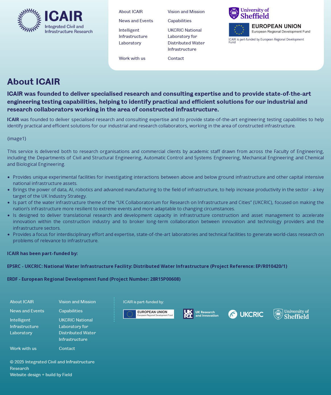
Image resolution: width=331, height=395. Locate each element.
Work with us (132, 58)
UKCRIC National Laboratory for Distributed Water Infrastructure (77, 329)
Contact (176, 58)
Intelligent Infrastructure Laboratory (133, 36)
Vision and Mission (186, 11)
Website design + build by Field (41, 374)
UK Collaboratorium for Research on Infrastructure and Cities (184, 202)
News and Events (136, 20)
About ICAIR (131, 11)
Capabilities (179, 20)
